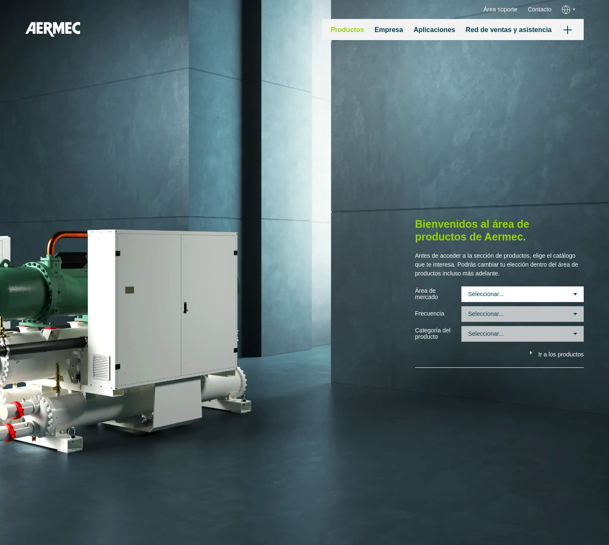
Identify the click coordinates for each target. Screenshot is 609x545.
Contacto (539, 9)
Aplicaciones (434, 29)
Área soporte (500, 9)
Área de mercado (426, 294)
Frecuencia (429, 313)
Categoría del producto (432, 333)
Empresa (389, 29)
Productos (347, 29)
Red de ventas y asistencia (509, 29)
